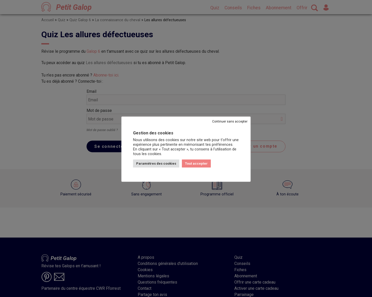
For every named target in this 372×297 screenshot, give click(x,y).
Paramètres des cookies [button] (156, 163)
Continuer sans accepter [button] (229, 121)
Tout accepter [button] (196, 163)
